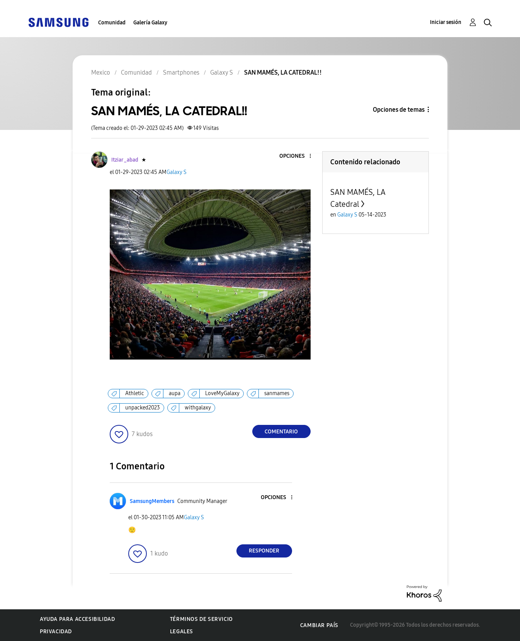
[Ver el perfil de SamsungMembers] (152, 501)
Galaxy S (177, 172)
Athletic (134, 393)
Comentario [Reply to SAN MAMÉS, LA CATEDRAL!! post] (281, 431)
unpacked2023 (142, 407)
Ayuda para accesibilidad (77, 619)
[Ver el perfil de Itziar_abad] (124, 160)
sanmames (276, 393)
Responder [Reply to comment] (264, 550)
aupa (174, 393)
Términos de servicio (201, 619)
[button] (297, 156)
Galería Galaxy (150, 22)
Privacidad (56, 631)
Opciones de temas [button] (399, 109)
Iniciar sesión (445, 22)
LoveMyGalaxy (222, 393)
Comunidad (112, 22)
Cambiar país (319, 625)
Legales (181, 631)
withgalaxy (198, 407)
